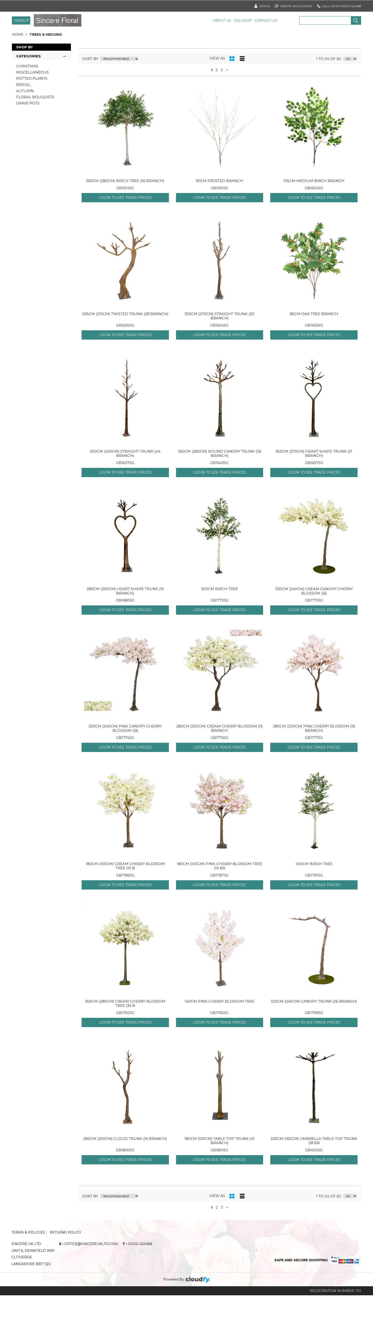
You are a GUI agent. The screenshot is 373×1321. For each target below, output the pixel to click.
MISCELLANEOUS (32, 98)
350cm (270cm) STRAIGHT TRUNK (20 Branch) (219, 341)
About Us (222, 20)
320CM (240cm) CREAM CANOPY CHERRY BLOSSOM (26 (314, 616)
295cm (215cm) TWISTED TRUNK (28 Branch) (125, 339)
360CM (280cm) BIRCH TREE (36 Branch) (125, 206)
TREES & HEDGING (45, 60)
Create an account (293, 5)
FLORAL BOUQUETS (35, 122)
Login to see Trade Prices (125, 223)
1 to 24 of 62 (328, 84)
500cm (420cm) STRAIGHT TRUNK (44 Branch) (125, 479)
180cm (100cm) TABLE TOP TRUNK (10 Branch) (219, 1166)
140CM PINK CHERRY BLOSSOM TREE (219, 1027)
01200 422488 (137, 1269)
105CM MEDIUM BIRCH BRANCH (313, 206)
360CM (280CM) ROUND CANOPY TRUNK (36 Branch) (219, 479)
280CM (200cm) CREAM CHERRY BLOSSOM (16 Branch (219, 754)
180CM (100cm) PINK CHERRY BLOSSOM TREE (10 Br (219, 891)
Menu (19, 20)
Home (18, 60)
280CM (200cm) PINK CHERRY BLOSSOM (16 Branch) (314, 754)
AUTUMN (25, 116)
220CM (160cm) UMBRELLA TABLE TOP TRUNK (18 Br (313, 1166)
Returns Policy (65, 1258)
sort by (90, 84)
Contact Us (266, 20)
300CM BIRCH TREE (219, 614)
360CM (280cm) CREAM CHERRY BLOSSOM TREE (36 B (125, 1029)
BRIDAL (23, 110)
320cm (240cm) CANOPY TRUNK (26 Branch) (314, 1027)
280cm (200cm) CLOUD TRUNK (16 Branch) (125, 1164)
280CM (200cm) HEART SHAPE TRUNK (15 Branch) (125, 616)
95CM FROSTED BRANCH (219, 206)
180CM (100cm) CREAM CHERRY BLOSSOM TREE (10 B (125, 891)
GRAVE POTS (27, 129)
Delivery (243, 20)
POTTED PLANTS (31, 104)
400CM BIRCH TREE (314, 889)
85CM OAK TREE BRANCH (314, 339)
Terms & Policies (28, 1258)
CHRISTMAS (27, 91)
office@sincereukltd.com (88, 1269)
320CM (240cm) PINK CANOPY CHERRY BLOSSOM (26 (125, 754)
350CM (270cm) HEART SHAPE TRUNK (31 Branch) (313, 479)
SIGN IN (262, 5)
